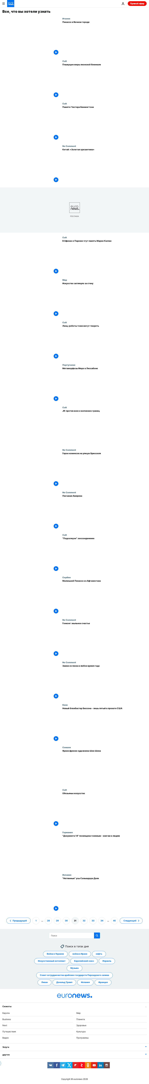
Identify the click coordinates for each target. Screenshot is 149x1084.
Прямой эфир (137, 3)
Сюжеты (6, 1006)
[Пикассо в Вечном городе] (104, 38)
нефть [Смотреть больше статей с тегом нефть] (99, 954)
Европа (6, 1013)
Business (6, 1019)
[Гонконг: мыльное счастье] (104, 640)
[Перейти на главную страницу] (10, 3)
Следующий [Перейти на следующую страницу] (129, 920)
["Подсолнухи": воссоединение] (104, 555)
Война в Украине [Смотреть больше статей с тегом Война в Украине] (55, 954)
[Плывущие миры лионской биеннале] (104, 81)
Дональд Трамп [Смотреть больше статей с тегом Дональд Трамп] (64, 982)
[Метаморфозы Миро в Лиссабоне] (104, 385)
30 (66, 920)
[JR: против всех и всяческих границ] (104, 427)
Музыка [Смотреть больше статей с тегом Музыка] (74, 968)
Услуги (5, 1047)
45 (114, 920)
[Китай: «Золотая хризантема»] (104, 166)
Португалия (68, 365)
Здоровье (81, 1025)
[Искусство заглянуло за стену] (104, 300)
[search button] (97, 935)
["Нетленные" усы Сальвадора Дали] (104, 895)
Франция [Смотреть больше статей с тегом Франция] (103, 982)
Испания (66, 875)
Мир (64, 280)
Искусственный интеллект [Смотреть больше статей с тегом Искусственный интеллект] (52, 961)
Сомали (66, 747)
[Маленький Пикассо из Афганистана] (104, 597)
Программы (82, 1037)
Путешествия (9, 1031)
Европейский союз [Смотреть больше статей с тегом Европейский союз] (84, 961)
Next (4, 1025)
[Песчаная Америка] (104, 512)
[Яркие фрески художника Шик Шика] (104, 767)
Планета (80, 1019)
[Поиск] (74, 935)
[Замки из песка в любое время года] (104, 682)
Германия (67, 832)
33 (93, 920)
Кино (65, 705)
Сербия (66, 577)
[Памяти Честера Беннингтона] (104, 123)
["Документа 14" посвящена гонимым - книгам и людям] (104, 852)
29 (57, 920)
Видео (5, 1037)
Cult (64, 61)
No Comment (69, 146)
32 (84, 920)
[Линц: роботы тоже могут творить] (104, 342)
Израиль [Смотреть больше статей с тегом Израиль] (107, 961)
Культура (81, 1031)
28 (48, 920)
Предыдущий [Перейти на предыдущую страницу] (20, 920)
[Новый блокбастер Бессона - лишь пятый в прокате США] (104, 725)
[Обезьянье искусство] (104, 810)
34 (102, 920)
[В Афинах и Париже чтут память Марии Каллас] (104, 257)
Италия (66, 18)
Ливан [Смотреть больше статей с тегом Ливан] (44, 982)
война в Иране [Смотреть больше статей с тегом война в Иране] (79, 954)
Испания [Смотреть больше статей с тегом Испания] (85, 982)
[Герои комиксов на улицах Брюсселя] (104, 470)
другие (6, 1054)
